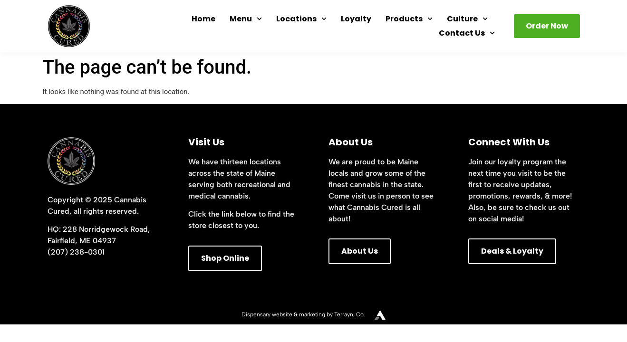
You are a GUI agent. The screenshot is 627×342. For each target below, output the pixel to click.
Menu (246, 19)
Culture (467, 19)
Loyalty (356, 18)
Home (203, 18)
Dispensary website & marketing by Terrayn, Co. (303, 314)
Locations (301, 19)
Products (409, 19)
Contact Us (467, 33)
